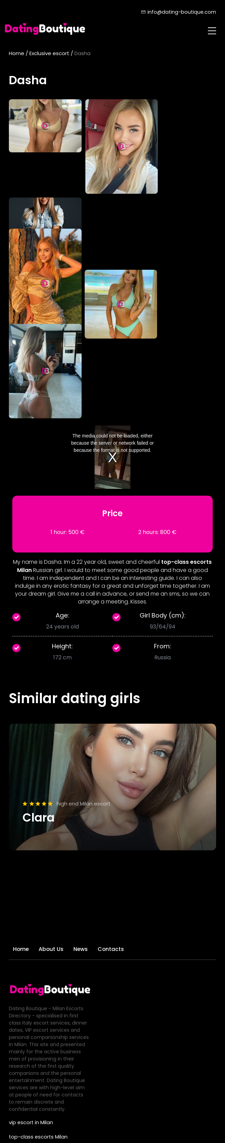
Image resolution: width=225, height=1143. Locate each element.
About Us (53, 784)
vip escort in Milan (30, 957)
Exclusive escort (49, 53)
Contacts (114, 784)
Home (16, 53)
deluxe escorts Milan (33, 1058)
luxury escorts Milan (32, 1029)
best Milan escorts (30, 1001)
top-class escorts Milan (37, 972)
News (83, 784)
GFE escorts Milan (29, 1044)
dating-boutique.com (109, 1128)
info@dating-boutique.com (178, 11)
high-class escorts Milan (38, 986)
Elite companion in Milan (38, 1015)
